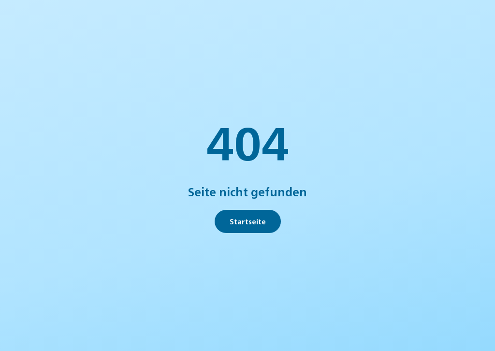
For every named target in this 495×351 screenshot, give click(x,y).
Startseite (248, 221)
